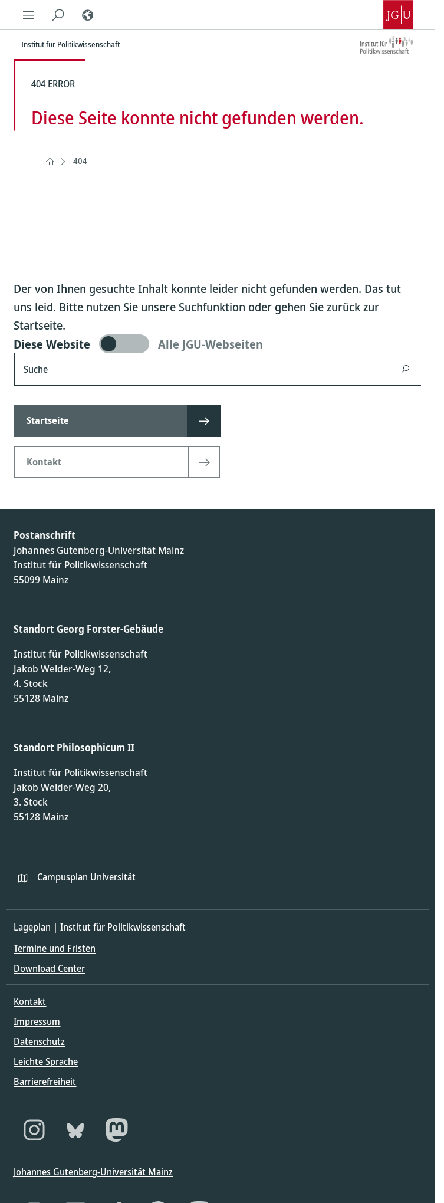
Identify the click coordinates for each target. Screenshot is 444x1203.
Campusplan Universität (86, 876)
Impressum (37, 1021)
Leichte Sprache (46, 1061)
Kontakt (30, 1001)
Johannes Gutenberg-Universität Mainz (93, 1171)
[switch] (217, 343)
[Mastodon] (117, 1130)
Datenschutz (39, 1041)
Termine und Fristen (55, 948)
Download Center (49, 968)
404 (80, 160)
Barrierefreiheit (45, 1081)
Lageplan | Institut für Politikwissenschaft (100, 927)
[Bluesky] (75, 1130)
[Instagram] (34, 1130)
